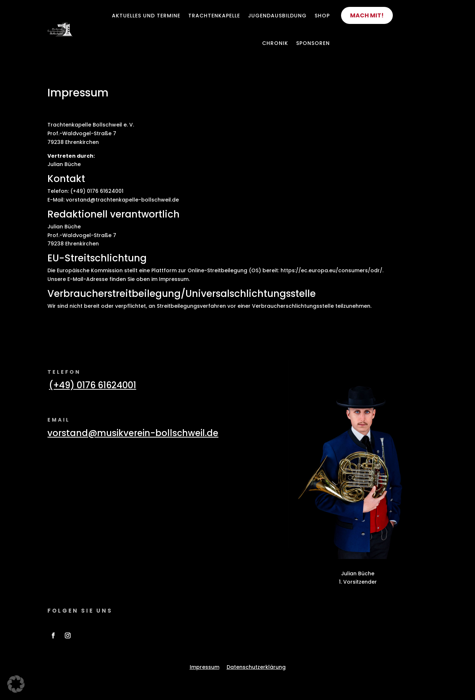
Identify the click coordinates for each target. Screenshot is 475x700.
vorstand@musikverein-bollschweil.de (132, 433)
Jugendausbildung (277, 15)
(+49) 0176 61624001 (92, 385)
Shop (322, 15)
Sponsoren (313, 43)
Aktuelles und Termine (146, 15)
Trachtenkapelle (214, 15)
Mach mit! (367, 15)
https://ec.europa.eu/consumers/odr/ (331, 270)
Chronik (275, 43)
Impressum (204, 667)
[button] (16, 684)
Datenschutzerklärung (256, 667)
